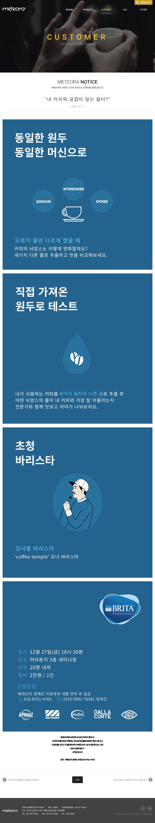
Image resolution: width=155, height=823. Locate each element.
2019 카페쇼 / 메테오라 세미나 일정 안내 (130, 779)
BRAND (69, 9)
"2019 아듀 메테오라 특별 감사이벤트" (24, 779)
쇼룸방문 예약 (145, 2)
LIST (77, 779)
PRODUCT (88, 9)
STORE (143, 9)
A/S (125, 9)
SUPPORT (106, 9)
